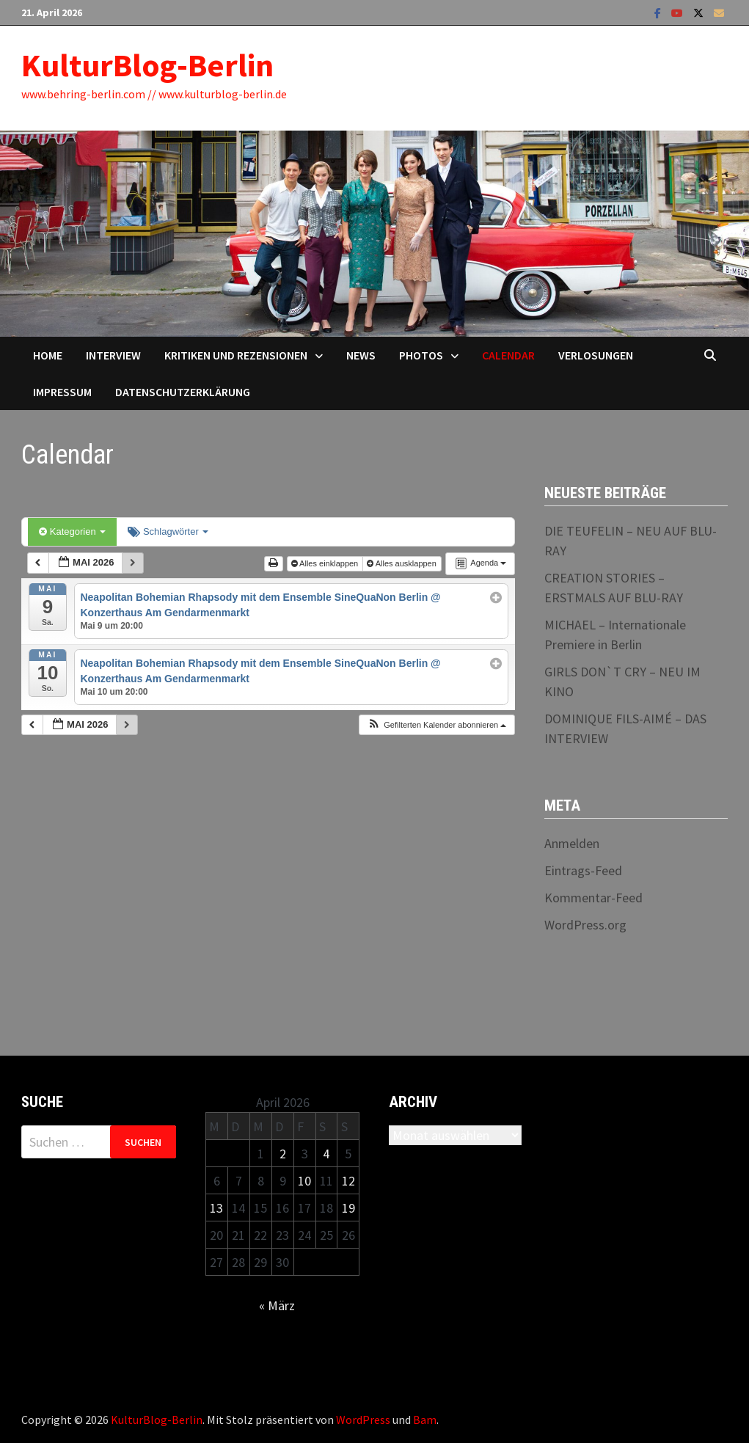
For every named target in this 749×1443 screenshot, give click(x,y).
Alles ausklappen (403, 563)
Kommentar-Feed (593, 897)
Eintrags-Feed (583, 870)
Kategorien (72, 531)
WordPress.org (585, 924)
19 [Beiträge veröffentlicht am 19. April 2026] (348, 1207)
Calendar (508, 355)
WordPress (363, 1419)
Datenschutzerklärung (182, 391)
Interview (113, 355)
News (361, 355)
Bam (424, 1419)
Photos (421, 355)
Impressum (62, 391)
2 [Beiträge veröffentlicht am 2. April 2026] (282, 1153)
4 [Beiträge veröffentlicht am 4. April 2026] (326, 1153)
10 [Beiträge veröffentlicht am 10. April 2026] (304, 1180)
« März (277, 1305)
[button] (436, 725)
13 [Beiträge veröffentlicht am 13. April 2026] (216, 1207)
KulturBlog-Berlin (147, 65)
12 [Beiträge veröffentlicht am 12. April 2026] (348, 1180)
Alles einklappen (326, 563)
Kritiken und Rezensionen (235, 355)
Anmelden (571, 843)
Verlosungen (595, 355)
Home (47, 355)
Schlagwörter (168, 531)
